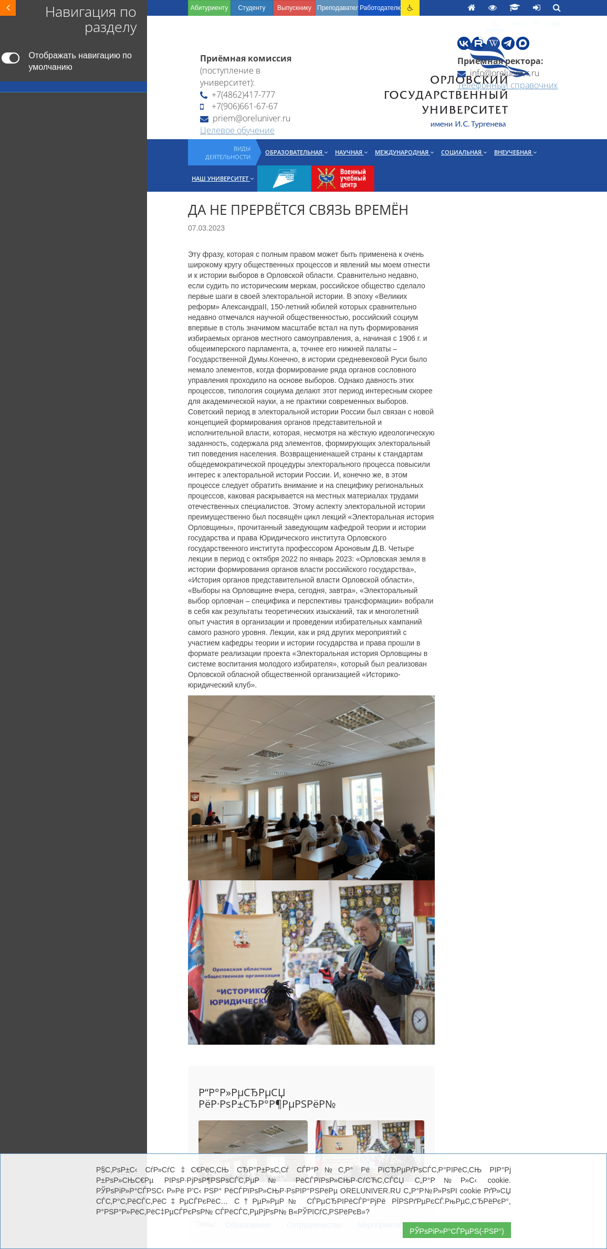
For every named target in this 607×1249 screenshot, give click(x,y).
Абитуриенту (209, 8)
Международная (404, 152)
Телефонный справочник (507, 85)
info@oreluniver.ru (498, 73)
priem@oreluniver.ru (245, 118)
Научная (351, 152)
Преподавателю (337, 8)
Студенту (252, 8)
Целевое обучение (237, 130)
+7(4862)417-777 (237, 94)
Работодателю (380, 8)
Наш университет (223, 178)
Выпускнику (294, 8)
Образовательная (296, 152)
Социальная (464, 152)
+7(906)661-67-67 (239, 106)
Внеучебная (515, 152)
